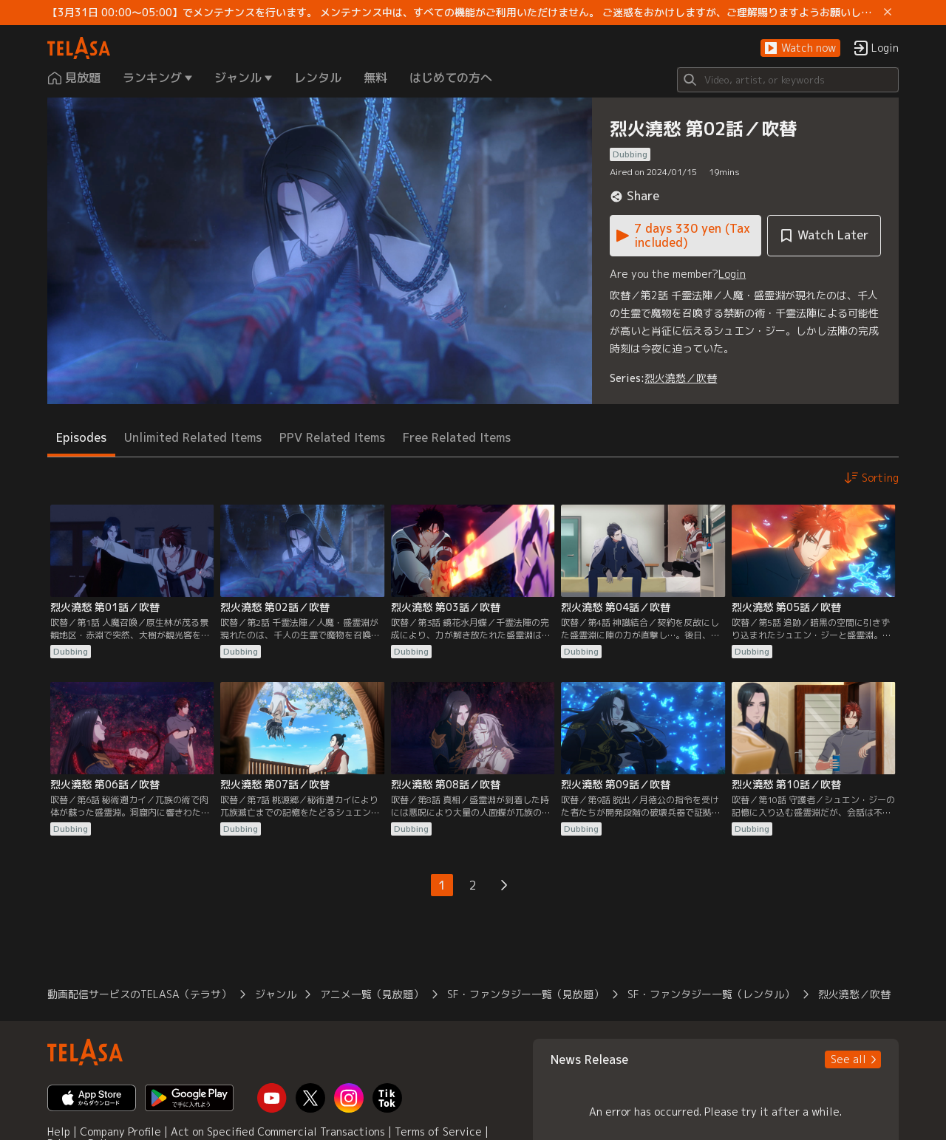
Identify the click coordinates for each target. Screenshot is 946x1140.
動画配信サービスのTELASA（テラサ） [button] (139, 994)
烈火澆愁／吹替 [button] (854, 994)
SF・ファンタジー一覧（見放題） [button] (525, 994)
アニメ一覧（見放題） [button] (371, 994)
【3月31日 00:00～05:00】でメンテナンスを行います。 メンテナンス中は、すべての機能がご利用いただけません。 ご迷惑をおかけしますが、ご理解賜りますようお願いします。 (462, 12)
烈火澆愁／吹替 (680, 378)
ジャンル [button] (275, 994)
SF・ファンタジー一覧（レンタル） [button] (710, 994)
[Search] (788, 79)
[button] (800, 48)
